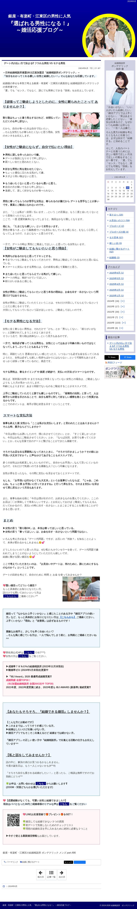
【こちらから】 (68, 617)
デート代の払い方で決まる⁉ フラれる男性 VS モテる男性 (34, 63)
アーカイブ (114, 267)
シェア (69, 862)
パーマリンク (12, 862)
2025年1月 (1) (116, 295)
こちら (28, 652)
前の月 (41, 873)
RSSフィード (115, 362)
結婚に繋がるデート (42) (119, 250)
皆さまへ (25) (116, 214)
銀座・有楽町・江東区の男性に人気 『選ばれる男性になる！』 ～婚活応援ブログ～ (37, 905)
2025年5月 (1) (116, 278)
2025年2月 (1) (116, 290)
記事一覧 (51, 877)
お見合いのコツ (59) (119, 220)
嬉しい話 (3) (115, 243)
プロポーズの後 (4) (118, 232)
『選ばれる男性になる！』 (67, 23)
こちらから (10, 596)
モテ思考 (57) (116, 237)
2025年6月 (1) (116, 272)
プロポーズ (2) (116, 226)
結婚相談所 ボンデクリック (122, 905)
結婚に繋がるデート (31, 862)
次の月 (62, 873)
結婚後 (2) (114, 257)
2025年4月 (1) (116, 284)
